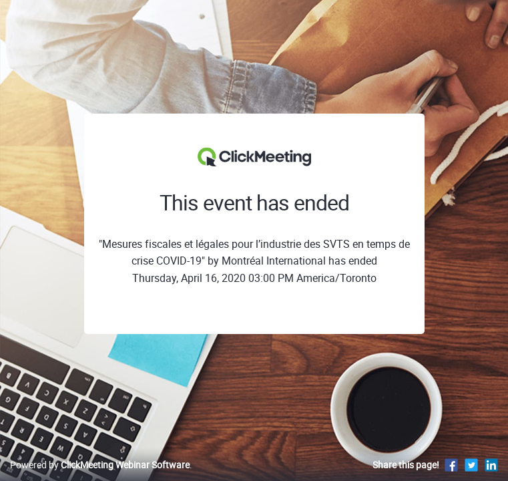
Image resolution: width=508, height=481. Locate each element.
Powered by (100, 464)
